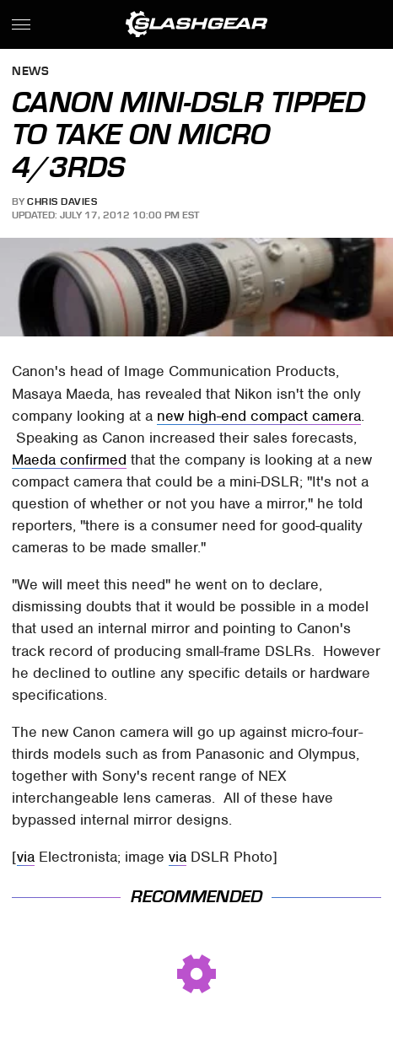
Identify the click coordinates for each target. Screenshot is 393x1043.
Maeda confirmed (69, 459)
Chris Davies (62, 201)
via (26, 856)
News (30, 72)
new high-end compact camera (259, 415)
